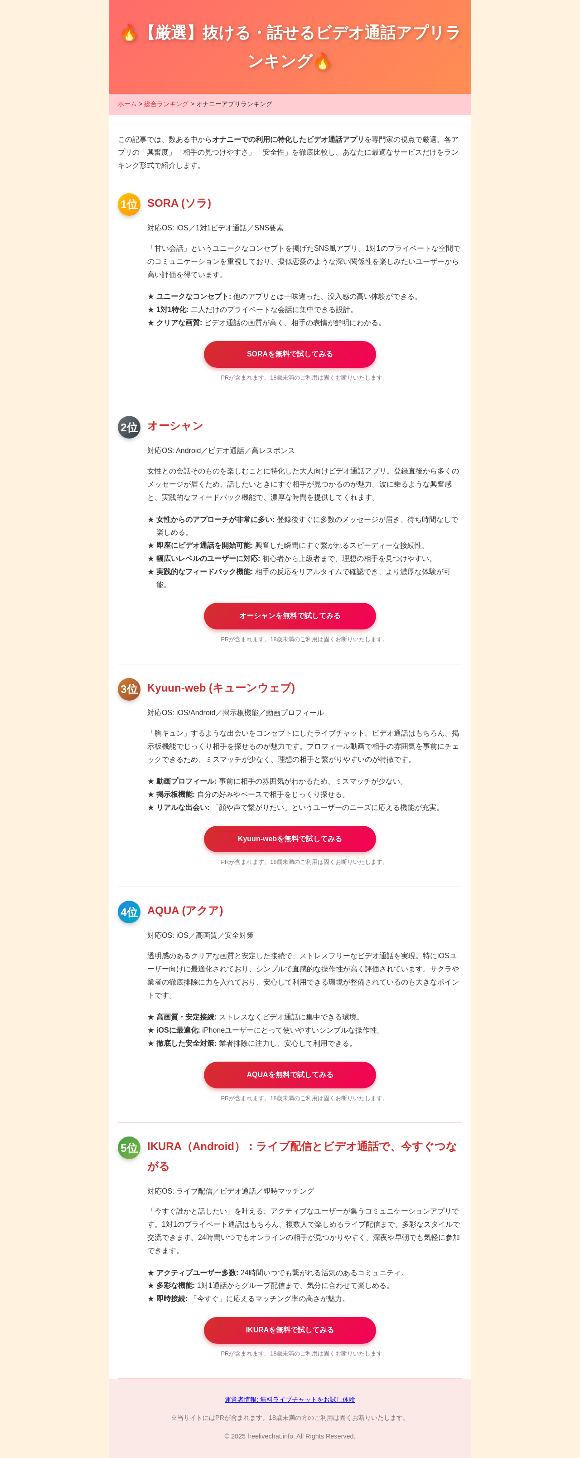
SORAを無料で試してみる (290, 354)
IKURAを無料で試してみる (290, 1330)
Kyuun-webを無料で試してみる (290, 839)
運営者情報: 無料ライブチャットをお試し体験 (290, 1399)
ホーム (127, 103)
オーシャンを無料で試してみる (290, 615)
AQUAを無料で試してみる (289, 1074)
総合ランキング (166, 103)
